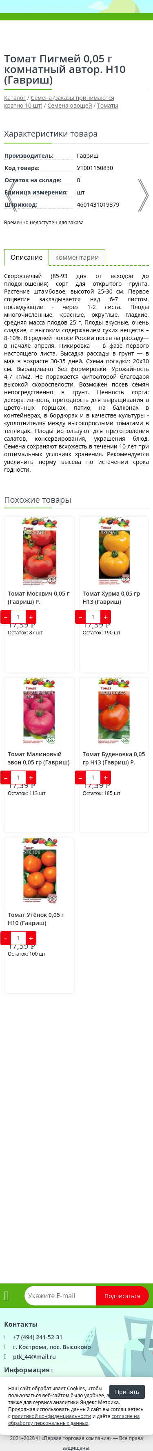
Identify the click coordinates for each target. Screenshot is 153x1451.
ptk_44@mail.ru (34, 1356)
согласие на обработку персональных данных (74, 1420)
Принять (127, 1392)
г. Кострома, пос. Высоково (52, 1347)
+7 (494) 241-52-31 (37, 1337)
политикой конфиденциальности (51, 1416)
